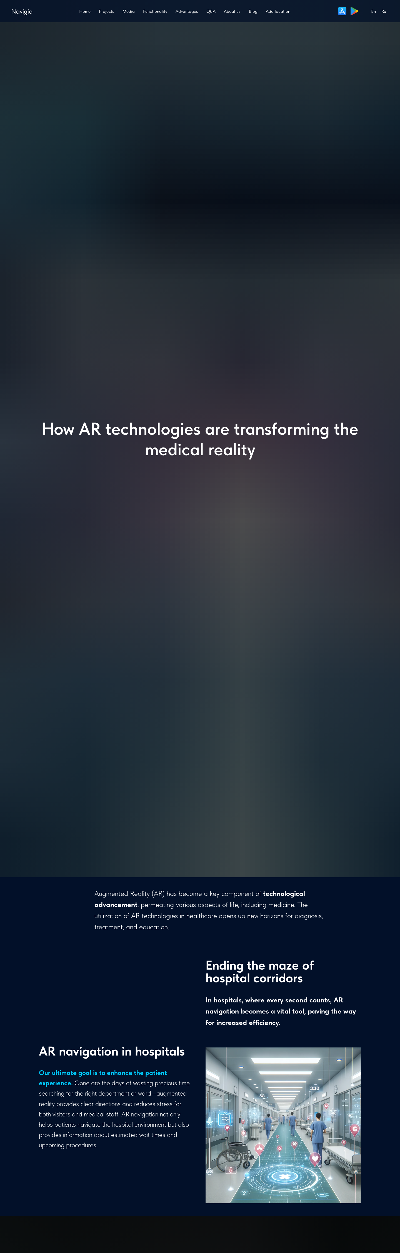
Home (85, 11)
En (373, 11)
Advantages (187, 11)
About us (232, 11)
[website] (342, 11)
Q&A (211, 11)
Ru (383, 11)
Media (128, 11)
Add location (278, 11)
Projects (106, 11)
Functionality (155, 11)
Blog (253, 11)
